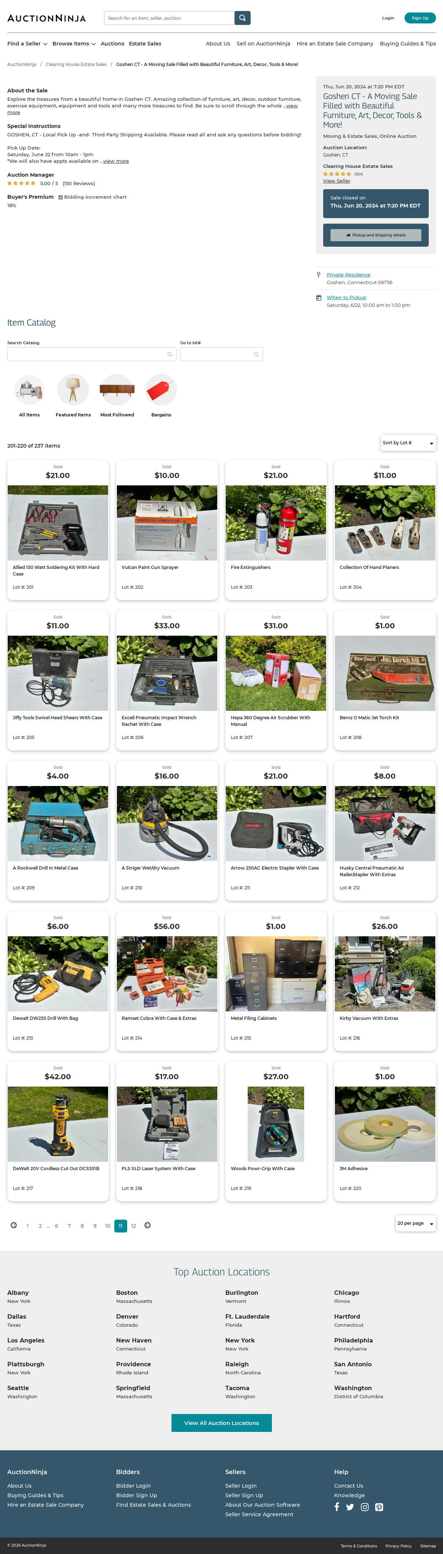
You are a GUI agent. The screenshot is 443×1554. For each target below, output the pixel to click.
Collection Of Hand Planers (369, 567)
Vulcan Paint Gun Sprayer (150, 567)
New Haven (134, 1340)
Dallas (16, 1316)
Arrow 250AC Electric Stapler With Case (275, 868)
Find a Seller (27, 43)
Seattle (18, 1388)
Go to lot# (190, 342)
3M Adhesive (354, 1168)
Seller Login (241, 1486)
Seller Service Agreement (259, 1514)
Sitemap (428, 1546)
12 (133, 1226)
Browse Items (74, 43)
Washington (353, 1388)
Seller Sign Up (244, 1495)
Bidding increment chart (92, 197)
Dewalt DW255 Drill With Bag (45, 1018)
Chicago (346, 1292)
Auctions (112, 43)
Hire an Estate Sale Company (335, 43)
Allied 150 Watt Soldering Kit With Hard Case (56, 571)
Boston (127, 1292)
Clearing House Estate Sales (76, 64)
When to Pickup (346, 297)
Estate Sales (145, 43)
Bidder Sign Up (136, 1495)
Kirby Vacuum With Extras (369, 1018)
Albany (18, 1292)
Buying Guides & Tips (408, 43)
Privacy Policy (398, 1546)
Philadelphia (353, 1340)
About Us (218, 43)
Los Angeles (26, 1340)
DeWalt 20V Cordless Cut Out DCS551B (56, 1168)
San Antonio (353, 1364)
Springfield (133, 1388)
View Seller (336, 181)
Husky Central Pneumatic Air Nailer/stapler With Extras (372, 871)
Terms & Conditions (359, 1546)
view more (116, 161)
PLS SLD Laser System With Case (158, 1168)
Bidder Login (133, 1486)
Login (388, 18)
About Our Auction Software (262, 1505)
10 (107, 1226)
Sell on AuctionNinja (263, 43)
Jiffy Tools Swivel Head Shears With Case (57, 717)
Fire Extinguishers (250, 567)
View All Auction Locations (221, 1422)
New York (240, 1340)
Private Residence (348, 275)
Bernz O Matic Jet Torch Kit (369, 717)
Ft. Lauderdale (247, 1316)
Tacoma (237, 1388)
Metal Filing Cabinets (254, 1018)
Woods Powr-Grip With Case (263, 1168)
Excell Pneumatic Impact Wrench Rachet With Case (159, 721)
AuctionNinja (21, 64)
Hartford (347, 1316)
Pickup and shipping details (376, 235)
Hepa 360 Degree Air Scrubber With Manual (270, 721)
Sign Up (420, 18)
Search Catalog (23, 342)
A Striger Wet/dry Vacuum (151, 868)
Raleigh (237, 1364)
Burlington (241, 1292)
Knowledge (349, 1495)
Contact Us (348, 1486)
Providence (133, 1364)
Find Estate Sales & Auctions (153, 1505)
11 (120, 1226)
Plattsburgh (25, 1364)
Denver (127, 1316)
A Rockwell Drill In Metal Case (45, 868)
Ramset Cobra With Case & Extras (159, 1018)
